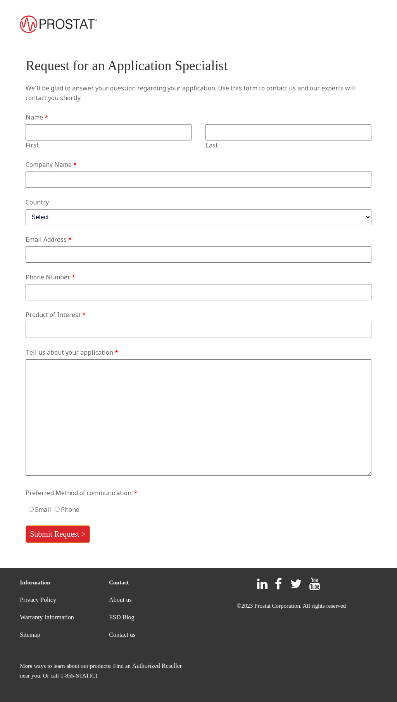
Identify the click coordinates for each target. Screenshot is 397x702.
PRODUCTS (128, 25)
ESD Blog (121, 617)
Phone (70, 509)
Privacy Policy (38, 599)
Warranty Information (47, 617)
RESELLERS (232, 25)
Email (43, 509)
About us (120, 599)
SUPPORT (180, 25)
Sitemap (30, 634)
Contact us (122, 634)
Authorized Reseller (157, 665)
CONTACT (279, 25)
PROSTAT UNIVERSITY (339, 25)
